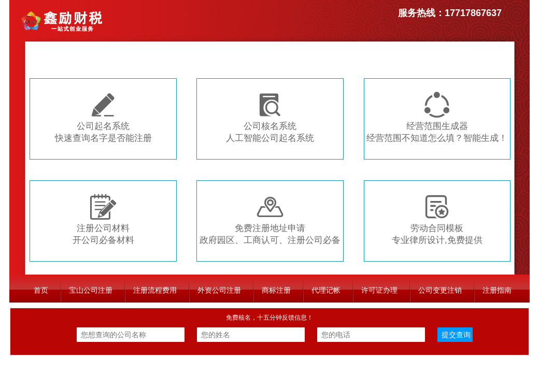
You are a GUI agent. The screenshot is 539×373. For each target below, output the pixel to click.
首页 (41, 290)
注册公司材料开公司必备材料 (103, 219)
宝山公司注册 (90, 290)
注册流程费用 (155, 290)
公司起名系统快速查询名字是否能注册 (103, 117)
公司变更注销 (440, 290)
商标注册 (276, 290)
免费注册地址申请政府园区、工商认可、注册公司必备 (270, 219)
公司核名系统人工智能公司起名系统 (270, 117)
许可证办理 (379, 290)
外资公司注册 (219, 290)
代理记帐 (326, 290)
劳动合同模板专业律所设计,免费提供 (437, 219)
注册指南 (497, 290)
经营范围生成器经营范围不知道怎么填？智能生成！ (436, 117)
